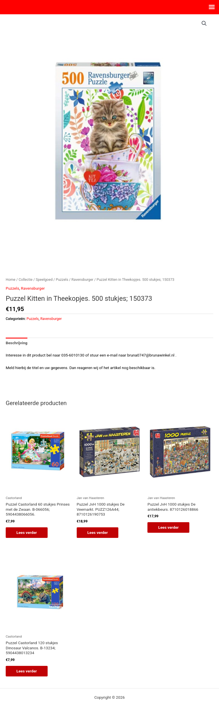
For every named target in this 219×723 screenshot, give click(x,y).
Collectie (26, 279)
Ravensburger (83, 279)
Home (10, 279)
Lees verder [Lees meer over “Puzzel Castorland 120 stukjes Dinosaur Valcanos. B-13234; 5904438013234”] (27, 671)
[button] (204, 23)
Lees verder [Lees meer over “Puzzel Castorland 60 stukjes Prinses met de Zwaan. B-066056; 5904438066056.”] (27, 532)
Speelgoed (44, 279)
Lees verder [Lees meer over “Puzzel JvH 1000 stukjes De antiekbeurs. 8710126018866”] (169, 527)
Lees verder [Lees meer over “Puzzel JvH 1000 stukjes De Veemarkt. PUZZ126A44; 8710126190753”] (98, 532)
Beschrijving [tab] (16, 343)
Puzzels (62, 279)
